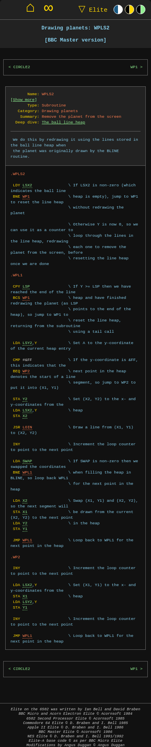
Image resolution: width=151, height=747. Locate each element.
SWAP (27, 450)
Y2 (25, 387)
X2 (25, 404)
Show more (24, 99)
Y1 (25, 517)
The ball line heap (63, 122)
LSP (26, 275)
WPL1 (27, 461)
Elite (91, 9)
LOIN (27, 416)
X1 (25, 500)
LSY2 (27, 331)
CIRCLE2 (21, 67)
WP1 (134, 67)
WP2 (26, 360)
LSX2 (27, 179)
